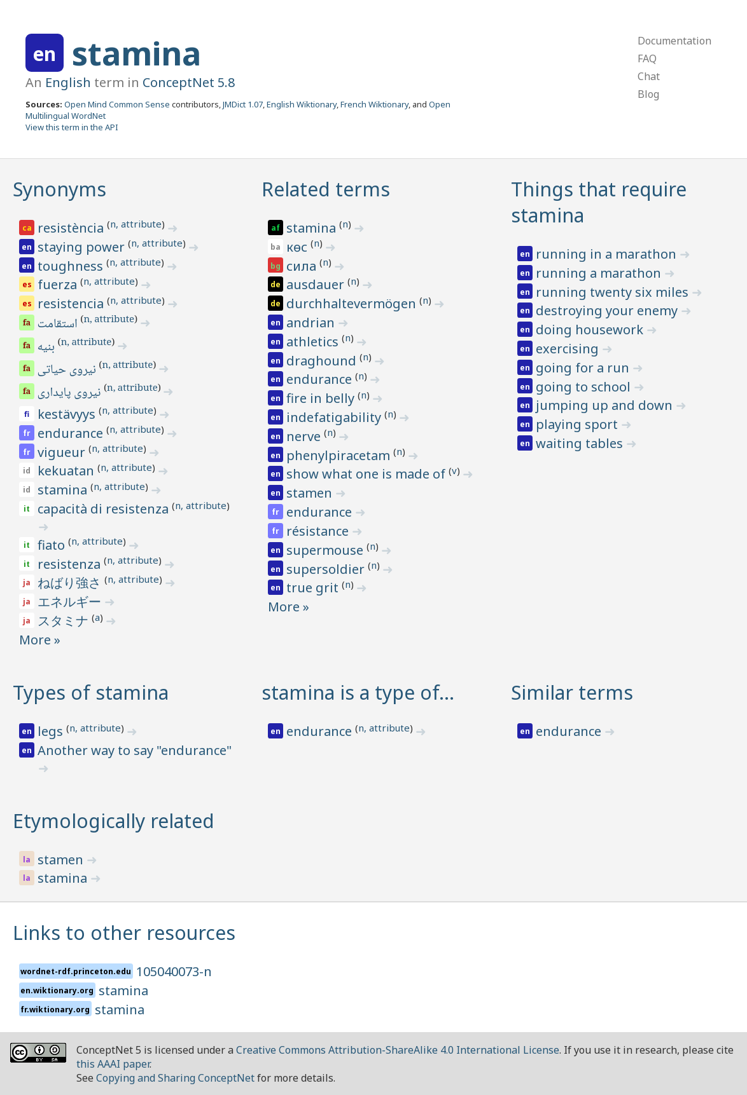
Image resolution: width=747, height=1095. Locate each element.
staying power (83, 246)
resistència (72, 227)
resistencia (72, 303)
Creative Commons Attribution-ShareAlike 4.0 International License (397, 1050)
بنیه (47, 347)
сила (302, 266)
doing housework (591, 329)
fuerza (59, 284)
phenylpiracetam (339, 455)
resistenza (71, 564)
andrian (312, 322)
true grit (314, 587)
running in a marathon (608, 253)
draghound (323, 360)
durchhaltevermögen (352, 303)
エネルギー (71, 601)
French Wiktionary (374, 104)
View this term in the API (71, 127)
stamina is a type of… (358, 692)
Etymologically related (113, 821)
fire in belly (322, 398)
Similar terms (572, 692)
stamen (310, 492)
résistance (319, 531)
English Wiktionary (302, 104)
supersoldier (327, 569)
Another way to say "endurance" (135, 750)
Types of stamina (91, 692)
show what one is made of (367, 473)
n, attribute (136, 223)
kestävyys (68, 414)
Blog (648, 94)
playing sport (578, 424)
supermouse (326, 550)
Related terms (326, 189)
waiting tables (581, 443)
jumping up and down (606, 405)
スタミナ (65, 620)
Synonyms (59, 189)
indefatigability (335, 417)
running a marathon (600, 273)
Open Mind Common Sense (117, 104)
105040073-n (174, 971)
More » (39, 639)
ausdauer (316, 284)
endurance (72, 433)
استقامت (58, 325)
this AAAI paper (113, 1064)
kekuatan (67, 470)
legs (52, 731)
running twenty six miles (614, 292)
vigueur (63, 452)
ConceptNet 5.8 (189, 82)
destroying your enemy (608, 310)
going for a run (584, 367)
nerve (305, 436)
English (68, 82)
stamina (136, 53)
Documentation (674, 41)
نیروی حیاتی (68, 370)
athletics (314, 341)
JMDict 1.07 (243, 104)
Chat (649, 76)
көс (298, 246)
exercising (569, 348)
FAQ (647, 58)
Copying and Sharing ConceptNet (175, 1078)
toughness (72, 266)
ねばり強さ (71, 582)
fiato (53, 545)
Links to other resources (124, 933)
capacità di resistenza (105, 508)
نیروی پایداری (70, 393)
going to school (585, 386)
